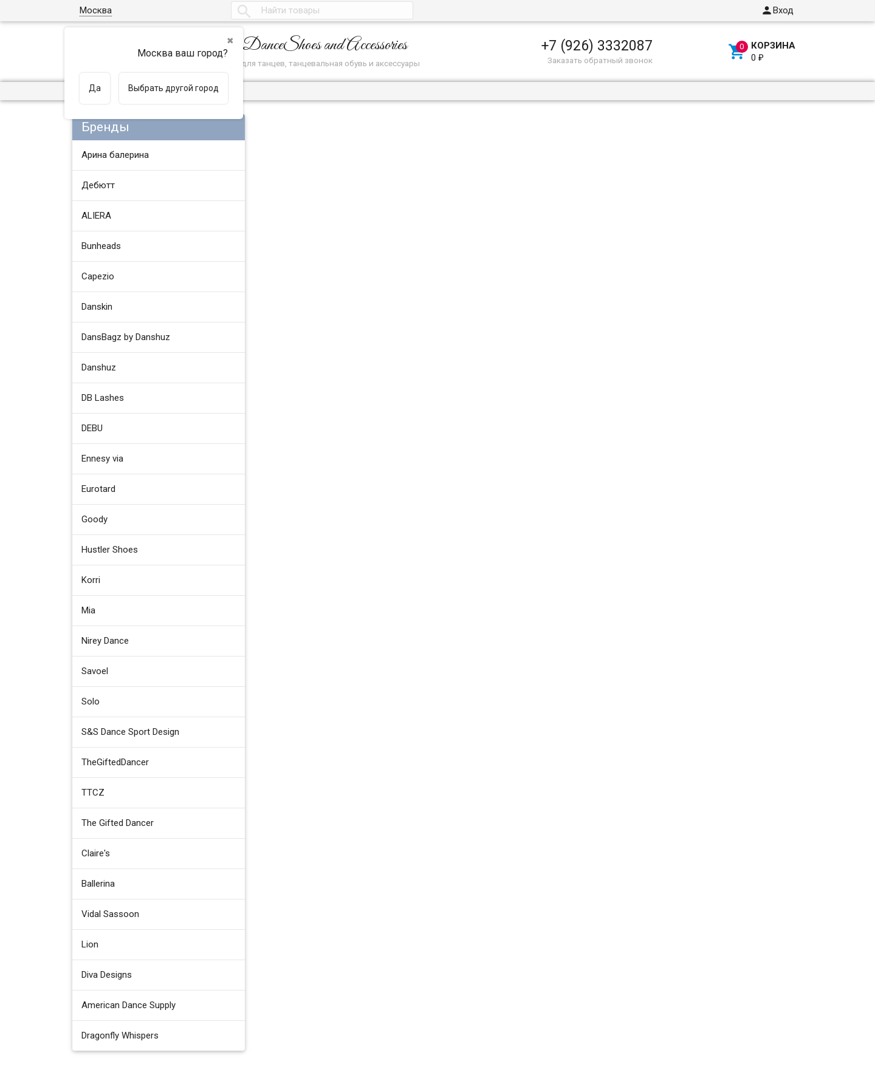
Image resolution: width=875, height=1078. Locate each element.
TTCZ (93, 792)
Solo (90, 701)
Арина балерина (115, 154)
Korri (90, 580)
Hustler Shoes (109, 549)
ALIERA (96, 215)
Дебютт (98, 185)
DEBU (92, 428)
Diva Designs (106, 974)
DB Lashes (102, 397)
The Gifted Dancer (117, 822)
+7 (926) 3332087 (597, 45)
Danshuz (98, 367)
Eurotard (98, 488)
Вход (777, 10)
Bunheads (101, 246)
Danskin (96, 306)
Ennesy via (102, 458)
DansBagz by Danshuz (125, 337)
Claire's (95, 853)
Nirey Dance (105, 640)
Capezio (97, 276)
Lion (89, 944)
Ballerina (98, 883)
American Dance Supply (128, 1005)
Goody (94, 519)
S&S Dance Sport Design (130, 731)
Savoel (94, 671)
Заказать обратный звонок (600, 60)
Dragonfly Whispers (120, 1035)
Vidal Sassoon (110, 914)
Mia (88, 610)
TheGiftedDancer (115, 762)
